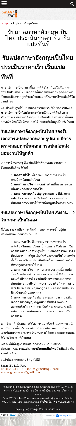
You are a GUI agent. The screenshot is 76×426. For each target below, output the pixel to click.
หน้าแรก (5, 24)
